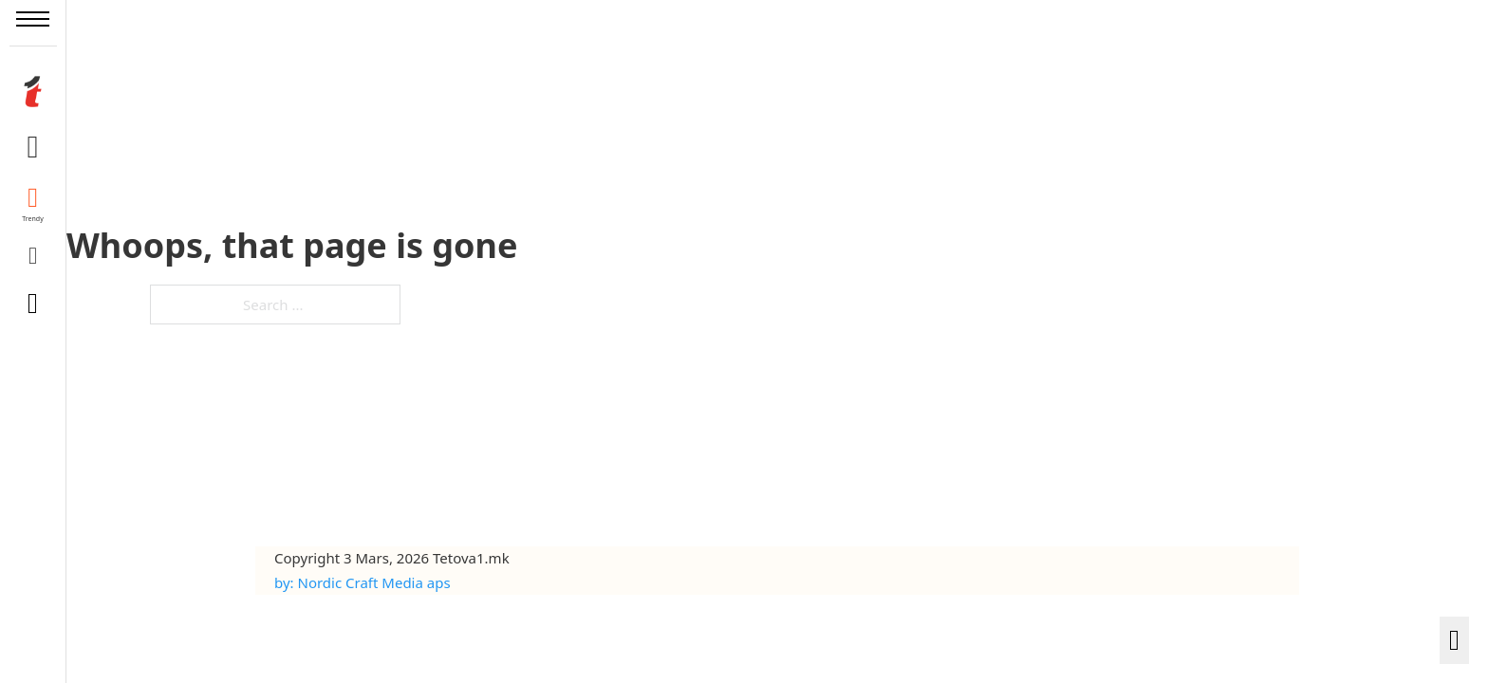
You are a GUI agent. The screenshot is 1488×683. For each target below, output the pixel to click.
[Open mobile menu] (32, 19)
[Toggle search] (33, 303)
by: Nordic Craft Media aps (362, 582)
